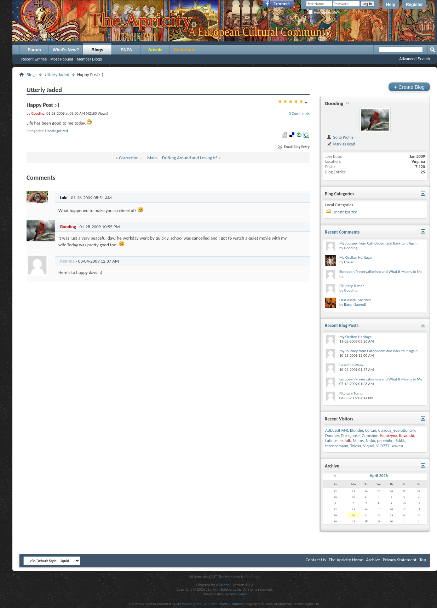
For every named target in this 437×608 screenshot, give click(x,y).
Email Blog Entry (293, 146)
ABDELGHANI (336, 430)
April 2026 (379, 475)
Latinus (331, 440)
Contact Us (316, 559)
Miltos (358, 440)
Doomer (332, 435)
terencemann (336, 445)
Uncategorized (56, 130)
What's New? (66, 49)
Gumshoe (370, 435)
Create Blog (409, 87)
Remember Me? (323, 13)
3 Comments (299, 113)
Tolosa (355, 445)
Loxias (348, 262)
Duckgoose (350, 435)
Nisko (370, 440)
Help (390, 4)
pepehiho (385, 440)
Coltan (370, 430)
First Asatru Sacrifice (355, 300)
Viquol (368, 445)
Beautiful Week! (352, 365)
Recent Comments (342, 232)
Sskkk (400, 440)
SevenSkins (238, 594)
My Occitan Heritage (355, 257)
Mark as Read (340, 144)
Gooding (334, 103)
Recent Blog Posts (341, 325)
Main (152, 157)
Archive (373, 559)
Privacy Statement (399, 559)
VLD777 (382, 445)
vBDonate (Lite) (188, 604)
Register (414, 4)
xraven (397, 445)
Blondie (356, 430)
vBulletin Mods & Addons (224, 604)
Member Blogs (89, 59)
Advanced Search (414, 59)
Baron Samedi (355, 304)
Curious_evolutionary (396, 430)
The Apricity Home (346, 559)
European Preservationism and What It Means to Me (380, 271)
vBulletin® (224, 585)
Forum (34, 49)
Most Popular (61, 59)
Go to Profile (339, 137)
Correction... (130, 157)
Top (422, 559)
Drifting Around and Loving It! (189, 157)
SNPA (126, 49)
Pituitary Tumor (351, 285)
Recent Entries (34, 59)
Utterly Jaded (57, 74)
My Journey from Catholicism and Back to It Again (378, 243)
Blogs (97, 49)
